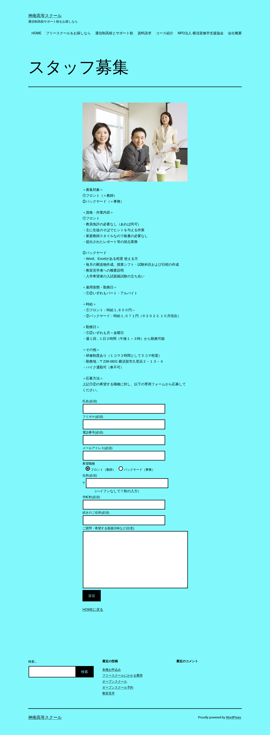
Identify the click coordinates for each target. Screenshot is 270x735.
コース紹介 (164, 33)
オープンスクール (114, 681)
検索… (32, 661)
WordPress (233, 717)
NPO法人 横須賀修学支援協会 (201, 33)
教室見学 (108, 693)
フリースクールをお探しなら (68, 33)
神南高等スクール (45, 15)
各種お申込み (111, 669)
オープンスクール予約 (117, 687)
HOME (36, 33)
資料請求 (144, 33)
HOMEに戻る (92, 609)
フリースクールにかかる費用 (122, 675)
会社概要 (235, 33)
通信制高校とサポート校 (114, 33)
